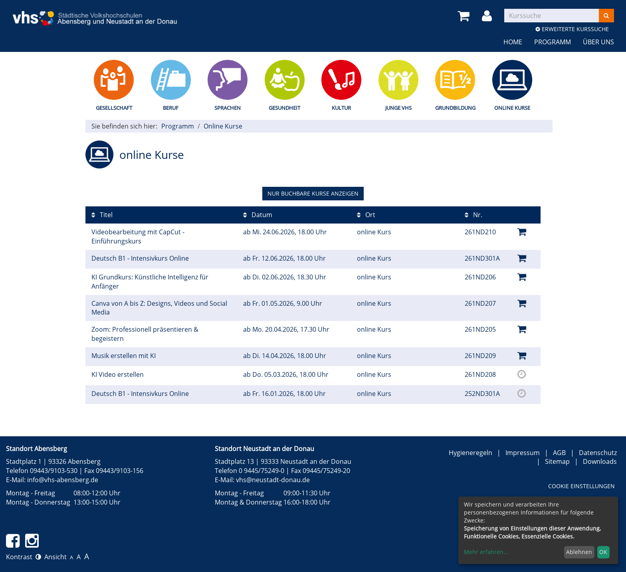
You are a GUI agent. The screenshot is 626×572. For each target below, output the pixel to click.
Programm (552, 42)
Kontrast (23, 556)
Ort (366, 214)
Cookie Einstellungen (581, 486)
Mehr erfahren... (486, 552)
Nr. (473, 214)
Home (512, 42)
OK (603, 552)
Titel (102, 214)
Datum (257, 214)
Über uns (598, 42)
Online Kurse (512, 107)
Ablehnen (579, 552)
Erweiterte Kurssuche (572, 29)
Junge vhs (398, 107)
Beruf (170, 107)
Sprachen (227, 107)
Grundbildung (455, 107)
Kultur (341, 107)
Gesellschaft (114, 107)
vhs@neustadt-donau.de (273, 479)
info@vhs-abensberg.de (62, 479)
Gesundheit (284, 107)
